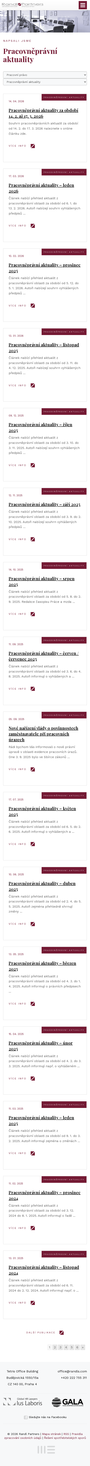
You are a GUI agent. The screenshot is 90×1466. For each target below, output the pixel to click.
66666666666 (45, 81)
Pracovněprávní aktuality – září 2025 (44, 504)
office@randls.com (72, 1371)
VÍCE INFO (18, 145)
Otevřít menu (83, 5)
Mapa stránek (51, 1434)
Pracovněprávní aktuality (64, 97)
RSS (66, 1434)
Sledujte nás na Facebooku (45, 1417)
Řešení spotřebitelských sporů (65, 1437)
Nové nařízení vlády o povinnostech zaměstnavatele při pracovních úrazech (43, 733)
